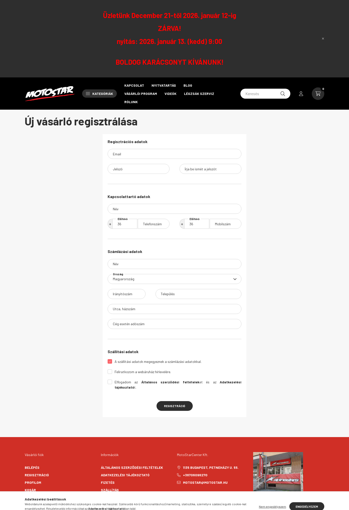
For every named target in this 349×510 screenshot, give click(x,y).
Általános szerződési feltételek (132, 467)
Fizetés (108, 482)
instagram (188, 495)
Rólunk (131, 102)
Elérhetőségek (115, 497)
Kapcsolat (134, 85)
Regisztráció (174, 406)
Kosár (30, 490)
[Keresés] (265, 94)
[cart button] (318, 93)
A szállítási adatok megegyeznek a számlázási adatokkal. (158, 361)
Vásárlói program (140, 93)
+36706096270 (195, 475)
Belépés (32, 467)
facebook (178, 495)
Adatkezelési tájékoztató (125, 475)
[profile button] (301, 93)
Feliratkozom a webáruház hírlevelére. (143, 372)
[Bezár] (323, 38)
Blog (187, 85)
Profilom (33, 482)
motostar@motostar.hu (205, 482)
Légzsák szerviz (199, 93)
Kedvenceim (35, 497)
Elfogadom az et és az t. (178, 384)
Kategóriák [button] (99, 93)
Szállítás (110, 490)
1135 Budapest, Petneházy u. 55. (211, 467)
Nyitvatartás (164, 85)
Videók (170, 93)
